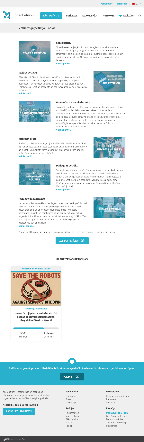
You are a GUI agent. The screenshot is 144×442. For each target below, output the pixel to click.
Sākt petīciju (51, 15)
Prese (68, 399)
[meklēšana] (140, 15)
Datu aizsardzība (114, 419)
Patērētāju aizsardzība (36, 308)
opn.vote (110, 402)
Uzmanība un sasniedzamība (73, 102)
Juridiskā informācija (116, 422)
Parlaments (112, 399)
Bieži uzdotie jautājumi (117, 396)
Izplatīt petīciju (28, 72)
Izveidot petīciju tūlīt (72, 240)
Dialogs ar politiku (67, 165)
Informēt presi (27, 138)
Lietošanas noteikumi (116, 416)
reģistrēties (106, 3)
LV (135, 3)
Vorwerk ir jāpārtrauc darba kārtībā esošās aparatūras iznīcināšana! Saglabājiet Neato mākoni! (36, 317)
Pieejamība (111, 426)
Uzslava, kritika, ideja (117, 413)
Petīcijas (72, 15)
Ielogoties (122, 3)
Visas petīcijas (73, 416)
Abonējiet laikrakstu (19, 411)
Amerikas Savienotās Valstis (36, 268)
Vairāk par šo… (63, 63)
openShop (71, 402)
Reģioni (69, 426)
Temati (69, 422)
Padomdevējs (90, 15)
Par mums (108, 15)
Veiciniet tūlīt (72, 377)
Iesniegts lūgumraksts (32, 198)
